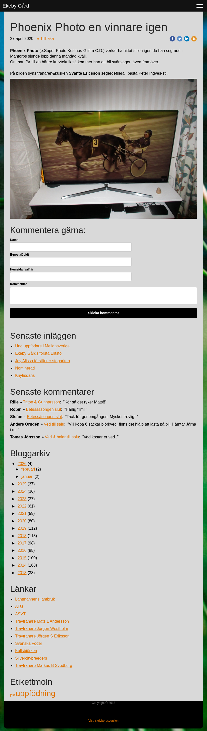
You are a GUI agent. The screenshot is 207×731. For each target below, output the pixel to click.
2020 (22, 521)
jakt (13, 695)
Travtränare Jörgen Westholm (41, 628)
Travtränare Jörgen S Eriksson (42, 636)
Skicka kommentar (103, 313)
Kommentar (18, 284)
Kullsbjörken (26, 651)
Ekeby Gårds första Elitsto (38, 353)
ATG (19, 606)
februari (28, 469)
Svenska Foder (28, 643)
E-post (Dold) (19, 254)
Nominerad (25, 368)
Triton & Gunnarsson (41, 402)
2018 (22, 536)
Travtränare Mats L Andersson (42, 621)
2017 (22, 543)
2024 (22, 491)
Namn (14, 240)
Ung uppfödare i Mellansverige (42, 346)
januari (27, 476)
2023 (22, 499)
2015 (22, 558)
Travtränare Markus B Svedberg (43, 665)
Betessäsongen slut (43, 409)
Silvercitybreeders (31, 658)
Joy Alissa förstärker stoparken (42, 361)
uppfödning (35, 693)
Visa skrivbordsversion (103, 720)
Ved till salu (54, 424)
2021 (22, 513)
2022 (22, 506)
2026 (22, 464)
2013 (22, 573)
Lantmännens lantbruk (35, 599)
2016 (22, 550)
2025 (22, 484)
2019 (22, 528)
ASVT (20, 614)
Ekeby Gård (16, 6)
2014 (22, 565)
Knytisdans (25, 375)
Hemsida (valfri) (21, 269)
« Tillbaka (45, 38)
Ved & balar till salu (62, 437)
